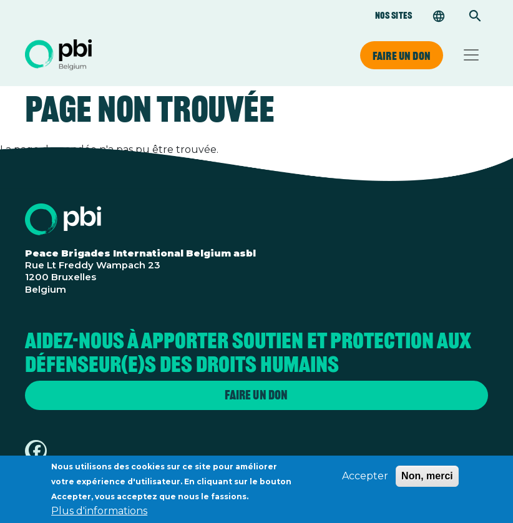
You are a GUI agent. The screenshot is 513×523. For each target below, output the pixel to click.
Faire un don (402, 55)
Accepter (365, 481)
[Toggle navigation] (471, 55)
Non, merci (427, 481)
